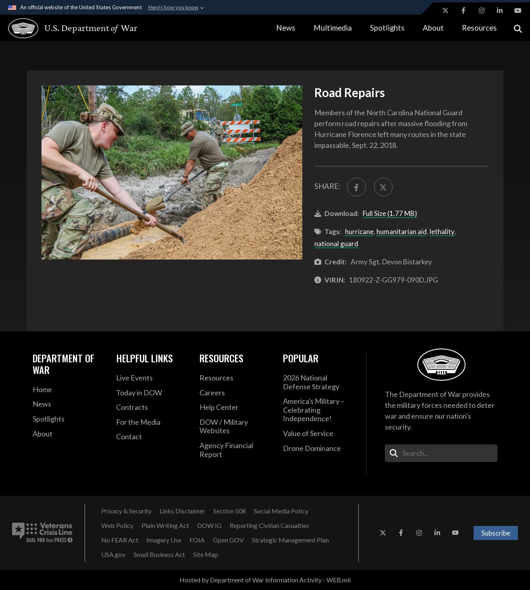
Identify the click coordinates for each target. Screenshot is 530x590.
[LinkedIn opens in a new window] (500, 10)
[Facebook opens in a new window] (463, 10)
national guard (336, 243)
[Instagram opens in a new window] (482, 10)
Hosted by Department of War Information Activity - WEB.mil (265, 580)
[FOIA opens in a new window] (197, 540)
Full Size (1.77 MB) (390, 213)
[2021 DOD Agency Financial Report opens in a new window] (235, 450)
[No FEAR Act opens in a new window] (119, 540)
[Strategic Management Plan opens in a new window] (290, 540)
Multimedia (333, 27)
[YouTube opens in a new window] (518, 10)
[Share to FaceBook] (356, 187)
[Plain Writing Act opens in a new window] (165, 525)
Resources (479, 27)
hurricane (359, 231)
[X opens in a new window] (445, 10)
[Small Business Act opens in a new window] (159, 554)
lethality (442, 231)
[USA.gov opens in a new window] (113, 554)
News (285, 27)
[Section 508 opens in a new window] (229, 511)
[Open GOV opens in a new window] (228, 540)
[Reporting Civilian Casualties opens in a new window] (269, 525)
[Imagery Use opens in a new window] (163, 540)
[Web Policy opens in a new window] (117, 525)
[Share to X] (383, 187)
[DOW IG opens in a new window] (209, 525)
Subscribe (495, 533)
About (433, 27)
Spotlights (387, 27)
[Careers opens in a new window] (235, 392)
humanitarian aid (401, 231)
